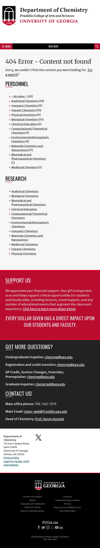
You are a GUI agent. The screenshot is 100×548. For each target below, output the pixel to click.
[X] (43, 527)
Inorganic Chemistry (24, 105)
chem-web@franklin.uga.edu (45, 412)
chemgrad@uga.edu (50, 384)
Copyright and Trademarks (32, 504)
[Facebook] (39, 527)
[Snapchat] (52, 527)
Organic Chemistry (23, 110)
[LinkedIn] (61, 527)
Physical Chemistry (23, 115)
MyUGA (32, 500)
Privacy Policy (11, 457)
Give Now (53, 46)
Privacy (67, 504)
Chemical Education (24, 124)
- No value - (19, 96)
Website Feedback (33, 507)
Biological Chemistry (24, 119)
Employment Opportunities (68, 500)
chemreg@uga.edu (59, 357)
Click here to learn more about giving (49, 309)
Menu (6, 46)
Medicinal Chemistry (24, 167)
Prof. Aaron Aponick (49, 419)
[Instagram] (48, 527)
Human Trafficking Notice (32, 511)
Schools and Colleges (32, 497)
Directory (67, 497)
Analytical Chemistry (24, 101)
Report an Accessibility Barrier (67, 507)
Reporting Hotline (68, 511)
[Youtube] (57, 527)
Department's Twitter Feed (38, 438)
